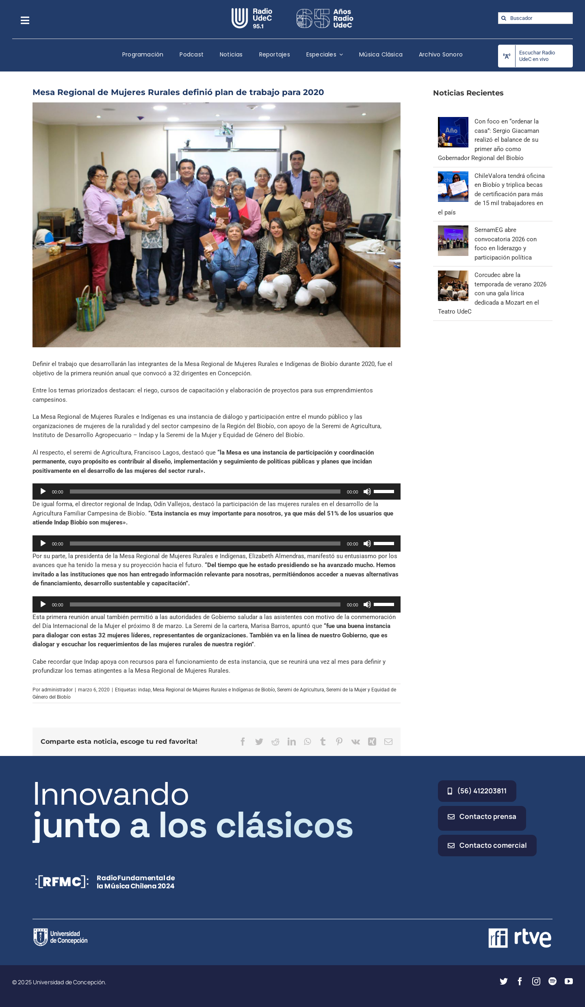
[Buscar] (504, 18)
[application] (216, 491)
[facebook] (520, 981)
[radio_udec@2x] (252, 11)
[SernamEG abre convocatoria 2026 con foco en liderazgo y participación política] (453, 230)
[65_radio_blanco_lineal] (325, 11)
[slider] (205, 491)
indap (144, 690)
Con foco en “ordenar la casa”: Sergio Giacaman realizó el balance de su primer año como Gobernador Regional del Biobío (488, 140)
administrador (57, 690)
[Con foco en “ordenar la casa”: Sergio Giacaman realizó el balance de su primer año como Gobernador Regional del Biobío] (453, 121)
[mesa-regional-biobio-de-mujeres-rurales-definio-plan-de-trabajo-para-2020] (216, 225)
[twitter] (504, 981)
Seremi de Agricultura (300, 690)
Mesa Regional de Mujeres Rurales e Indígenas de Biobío (214, 690)
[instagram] (536, 981)
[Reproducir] (43, 491)
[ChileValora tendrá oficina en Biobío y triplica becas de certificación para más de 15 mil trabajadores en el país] (453, 176)
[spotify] (552, 981)
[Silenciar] (367, 491)
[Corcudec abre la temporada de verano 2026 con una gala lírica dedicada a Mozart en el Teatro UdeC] (453, 275)
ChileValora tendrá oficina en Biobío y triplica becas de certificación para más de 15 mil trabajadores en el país (491, 194)
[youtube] (569, 981)
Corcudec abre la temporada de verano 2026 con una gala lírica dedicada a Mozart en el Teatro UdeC (492, 293)
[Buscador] (535, 18)
